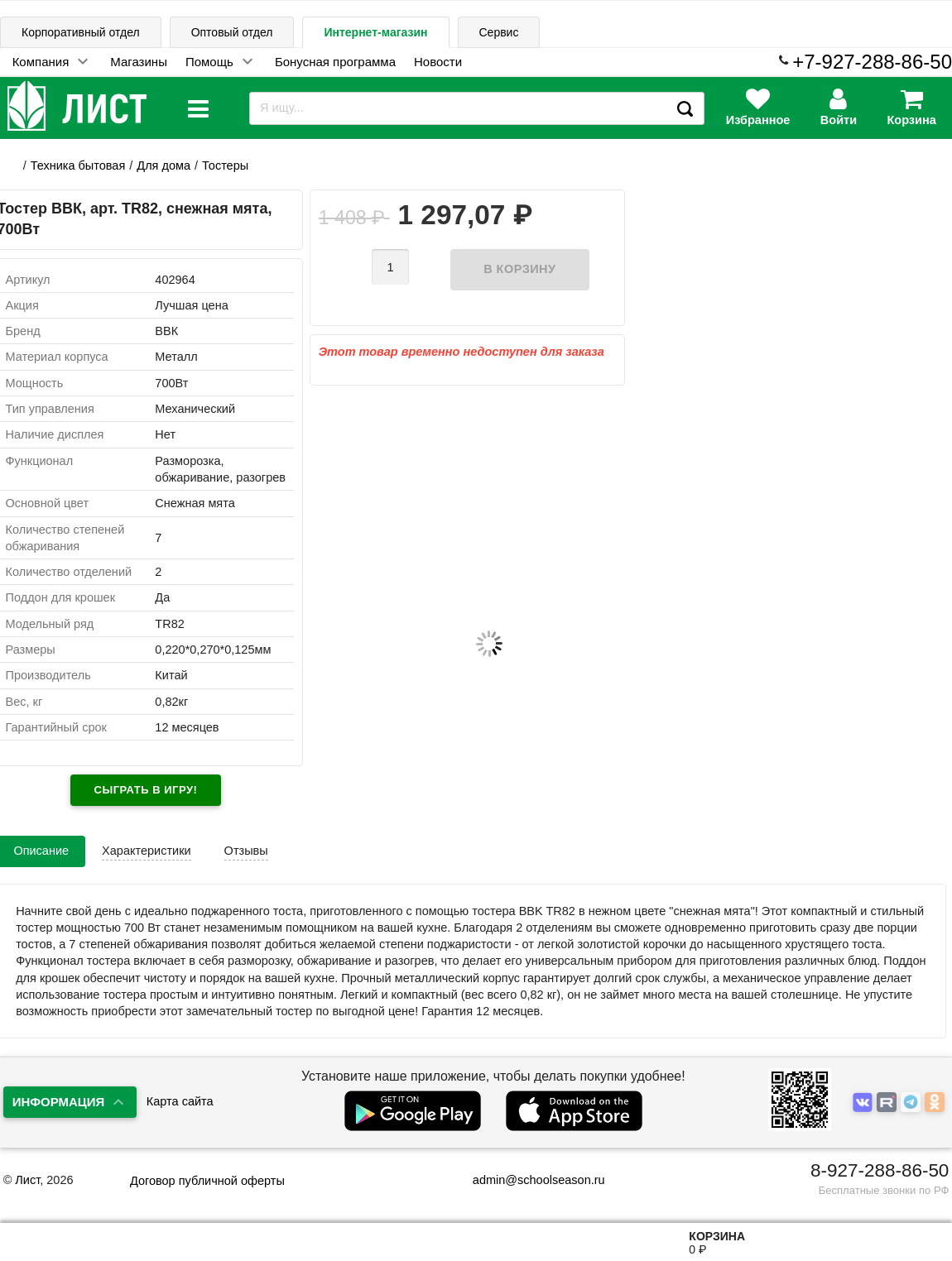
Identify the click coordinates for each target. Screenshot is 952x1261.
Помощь (209, 62)
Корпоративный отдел (81, 32)
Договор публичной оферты (207, 1180)
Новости (438, 62)
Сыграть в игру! (146, 790)
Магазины (138, 62)
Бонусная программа (335, 62)
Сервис (499, 32)
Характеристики (146, 850)
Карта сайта (180, 1101)
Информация (58, 1102)
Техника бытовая (78, 165)
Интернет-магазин (375, 32)
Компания (41, 62)
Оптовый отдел (232, 32)
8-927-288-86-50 (879, 1170)
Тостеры (225, 165)
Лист (27, 1180)
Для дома (163, 165)
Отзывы (246, 850)
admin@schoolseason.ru (528, 1180)
